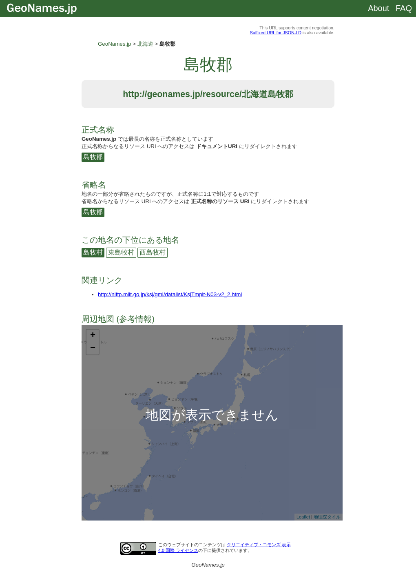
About (378, 8)
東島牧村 (121, 252)
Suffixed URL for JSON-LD (275, 32)
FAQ (404, 8)
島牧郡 (93, 156)
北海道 (145, 44)
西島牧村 (152, 252)
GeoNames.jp (114, 44)
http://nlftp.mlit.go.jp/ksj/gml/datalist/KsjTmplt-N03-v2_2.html (170, 294)
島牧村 (93, 252)
